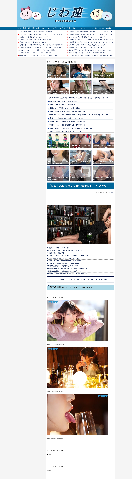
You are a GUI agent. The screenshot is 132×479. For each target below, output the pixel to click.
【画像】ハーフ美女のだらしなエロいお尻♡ (34, 37)
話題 (24, 28)
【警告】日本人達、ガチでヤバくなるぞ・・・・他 (65, 131)
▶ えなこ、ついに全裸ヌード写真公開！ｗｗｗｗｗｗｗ (62, 248)
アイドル (55, 28)
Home (19, 28)
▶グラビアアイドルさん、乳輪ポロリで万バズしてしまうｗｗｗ (64, 250)
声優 (68, 28)
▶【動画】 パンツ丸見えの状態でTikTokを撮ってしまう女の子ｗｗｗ (66, 260)
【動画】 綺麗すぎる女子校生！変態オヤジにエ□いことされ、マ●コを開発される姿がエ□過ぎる (100, 31)
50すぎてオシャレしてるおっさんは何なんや (63, 101)
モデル (49, 28)
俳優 (33, 28)
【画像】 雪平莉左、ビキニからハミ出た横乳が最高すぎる (67, 111)
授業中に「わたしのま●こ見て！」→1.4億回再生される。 (88, 53)
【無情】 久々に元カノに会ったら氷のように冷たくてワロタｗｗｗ (91, 42)
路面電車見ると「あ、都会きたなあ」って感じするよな (87, 47)
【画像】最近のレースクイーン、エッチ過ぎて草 (35, 53)
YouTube (101, 28)
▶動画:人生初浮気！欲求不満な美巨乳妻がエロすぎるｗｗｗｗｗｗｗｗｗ (67, 268)
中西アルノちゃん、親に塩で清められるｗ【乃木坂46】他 (67, 125)
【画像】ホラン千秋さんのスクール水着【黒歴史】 (36, 39)
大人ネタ (108, 28)
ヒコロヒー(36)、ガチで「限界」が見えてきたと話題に (37, 50)
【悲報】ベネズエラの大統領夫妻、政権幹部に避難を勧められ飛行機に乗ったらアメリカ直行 (99, 55)
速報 (29, 28)
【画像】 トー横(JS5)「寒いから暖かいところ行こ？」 (66, 118)
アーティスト (82, 28)
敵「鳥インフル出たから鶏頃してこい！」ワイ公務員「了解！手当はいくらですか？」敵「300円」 (80, 98)
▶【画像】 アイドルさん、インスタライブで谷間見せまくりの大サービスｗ (67, 255)
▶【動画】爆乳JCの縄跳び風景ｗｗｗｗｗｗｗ (60, 253)
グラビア (74, 28)
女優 (37, 28)
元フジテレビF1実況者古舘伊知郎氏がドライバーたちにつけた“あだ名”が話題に (45, 34)
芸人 (96, 28)
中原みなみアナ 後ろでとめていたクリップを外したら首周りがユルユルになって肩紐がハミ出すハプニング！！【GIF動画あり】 (62, 55)
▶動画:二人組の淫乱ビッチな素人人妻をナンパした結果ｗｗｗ (64, 271)
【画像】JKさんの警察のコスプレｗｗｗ (32, 42)
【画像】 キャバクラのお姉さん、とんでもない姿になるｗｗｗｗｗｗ (70, 128)
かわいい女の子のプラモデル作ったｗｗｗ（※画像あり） (88, 37)
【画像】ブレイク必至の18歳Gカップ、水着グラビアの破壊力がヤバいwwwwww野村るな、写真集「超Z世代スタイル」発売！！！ (62, 45)
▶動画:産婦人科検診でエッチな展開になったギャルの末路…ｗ (64, 266)
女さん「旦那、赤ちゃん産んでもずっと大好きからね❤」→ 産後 (90, 50)
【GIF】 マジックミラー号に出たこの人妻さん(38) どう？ (67, 121)
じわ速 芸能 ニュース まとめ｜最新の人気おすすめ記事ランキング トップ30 (81, 279)
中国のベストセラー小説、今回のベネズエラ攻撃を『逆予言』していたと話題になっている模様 (79, 115)
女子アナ (62, 28)
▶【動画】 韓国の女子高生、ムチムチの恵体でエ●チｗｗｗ (63, 258)
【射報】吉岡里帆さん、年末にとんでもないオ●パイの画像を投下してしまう (44, 47)
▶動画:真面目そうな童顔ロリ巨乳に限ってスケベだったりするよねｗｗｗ (67, 273)
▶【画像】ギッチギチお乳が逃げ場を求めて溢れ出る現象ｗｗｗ (64, 263)
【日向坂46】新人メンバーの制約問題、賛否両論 (35, 31)
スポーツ (90, 28)
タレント (43, 28)
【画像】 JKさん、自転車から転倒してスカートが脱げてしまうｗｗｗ (92, 34)
